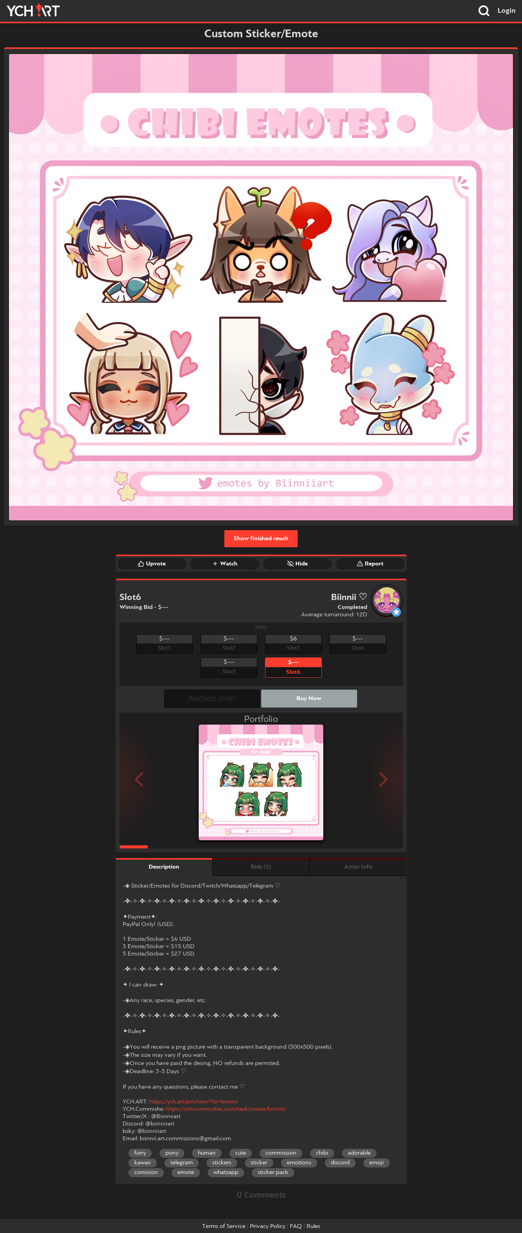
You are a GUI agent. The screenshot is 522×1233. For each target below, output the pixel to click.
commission (281, 1153)
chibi (322, 1153)
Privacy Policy (267, 1226)
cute (240, 1153)
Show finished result (261, 539)
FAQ (296, 1226)
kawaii (142, 1163)
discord (340, 1163)
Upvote (152, 563)
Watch (225, 563)
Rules (313, 1226)
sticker (259, 1163)
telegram (181, 1163)
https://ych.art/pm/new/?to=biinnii (193, 1102)
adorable (359, 1153)
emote (185, 1172)
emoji (376, 1163)
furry (140, 1153)
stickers (221, 1163)
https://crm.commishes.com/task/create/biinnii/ (226, 1109)
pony (172, 1153)
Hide (297, 563)
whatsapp (225, 1172)
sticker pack (273, 1172)
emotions (299, 1163)
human (207, 1153)
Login (507, 11)
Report (370, 563)
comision (146, 1172)
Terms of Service (223, 1226)
